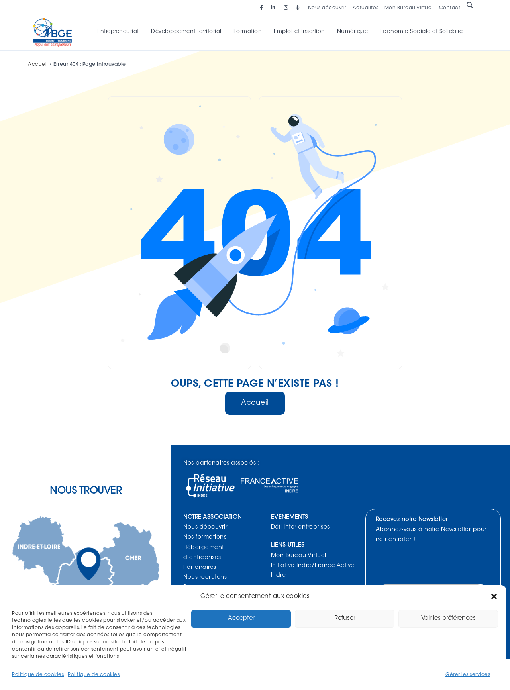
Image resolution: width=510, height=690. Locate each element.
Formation (248, 32)
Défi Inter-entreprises (300, 528)
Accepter (241, 618)
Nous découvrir (327, 8)
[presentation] (438, 565)
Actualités (366, 8)
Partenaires (199, 568)
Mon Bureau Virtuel (408, 8)
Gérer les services (467, 674)
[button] (494, 596)
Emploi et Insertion (299, 32)
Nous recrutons (205, 578)
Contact (450, 8)
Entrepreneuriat (121, 32)
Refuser (344, 618)
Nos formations (204, 538)
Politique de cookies (38, 674)
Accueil (38, 65)
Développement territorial (188, 32)
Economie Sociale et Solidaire (418, 32)
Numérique (350, 32)
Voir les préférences (448, 618)
